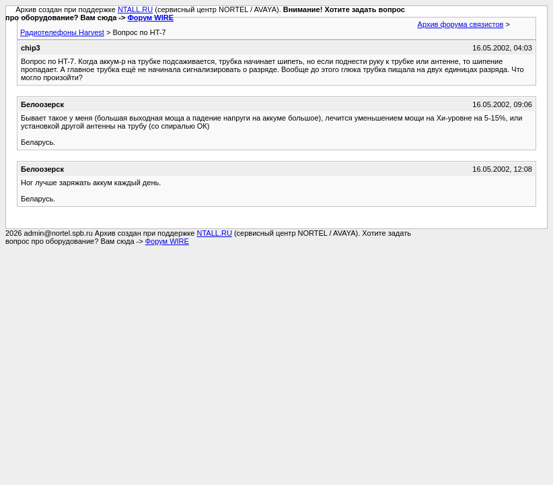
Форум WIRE (150, 17)
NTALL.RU (135, 9)
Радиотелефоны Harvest (62, 32)
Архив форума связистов (461, 24)
